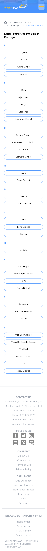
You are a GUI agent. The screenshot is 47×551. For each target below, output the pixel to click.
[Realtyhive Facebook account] (15, 435)
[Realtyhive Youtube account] (31, 442)
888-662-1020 (27, 415)
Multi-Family (23, 530)
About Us (23, 456)
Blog (23, 498)
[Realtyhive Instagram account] (31, 435)
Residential (23, 521)
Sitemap (18, 22)
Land (30, 22)
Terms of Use (23, 464)
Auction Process (23, 485)
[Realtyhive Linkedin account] (15, 442)
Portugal (15, 25)
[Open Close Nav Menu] (41, 7)
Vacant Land (23, 535)
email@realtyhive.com (23, 424)
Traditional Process (23, 489)
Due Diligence (23, 480)
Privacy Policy (23, 469)
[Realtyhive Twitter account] (23, 435)
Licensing (23, 494)
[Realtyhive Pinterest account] (23, 442)
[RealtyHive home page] (16, 6)
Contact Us (23, 460)
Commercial (23, 526)
